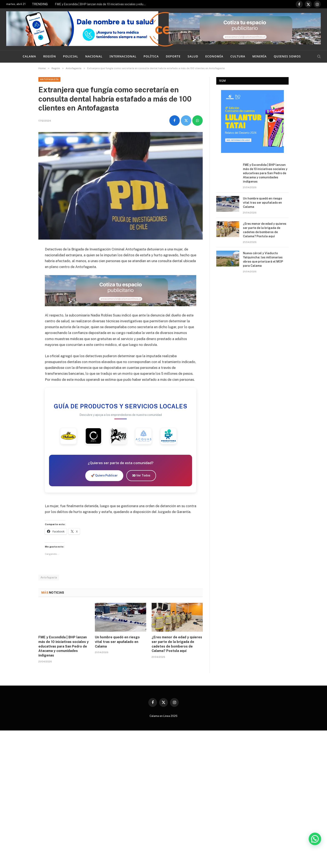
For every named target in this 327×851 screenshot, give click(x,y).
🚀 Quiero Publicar (104, 475)
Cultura (237, 56)
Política (151, 56)
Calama (29, 56)
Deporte (173, 56)
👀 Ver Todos (141, 475)
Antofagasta (49, 79)
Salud (193, 56)
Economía (214, 56)
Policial (70, 56)
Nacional (93, 56)
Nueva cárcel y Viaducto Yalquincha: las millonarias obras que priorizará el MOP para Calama (263, 259)
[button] (315, 839)
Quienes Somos (287, 56)
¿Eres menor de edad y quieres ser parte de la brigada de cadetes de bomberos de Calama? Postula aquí (177, 644)
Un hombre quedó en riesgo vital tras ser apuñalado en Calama (117, 641)
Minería (259, 56)
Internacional (122, 56)
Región (49, 56)
